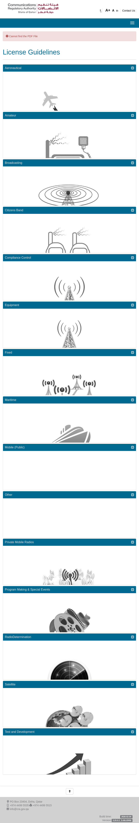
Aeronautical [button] (69, 68)
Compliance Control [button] (69, 257)
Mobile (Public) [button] (69, 447)
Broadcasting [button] (69, 162)
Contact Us (128, 10)
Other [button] (69, 494)
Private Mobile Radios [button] (69, 542)
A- (117, 10)
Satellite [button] (69, 684)
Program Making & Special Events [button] (69, 589)
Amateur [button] (69, 115)
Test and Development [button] (69, 731)
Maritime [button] (69, 399)
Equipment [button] (69, 305)
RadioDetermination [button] (69, 637)
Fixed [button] (69, 352)
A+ (107, 10)
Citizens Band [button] (69, 210)
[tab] (69, 68)
